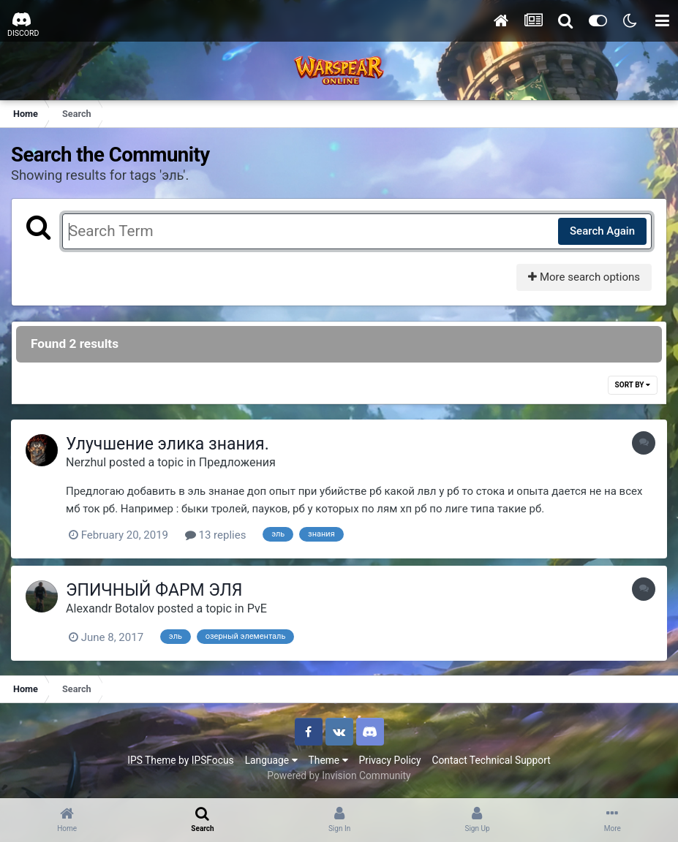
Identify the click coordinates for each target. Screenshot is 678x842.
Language (271, 760)
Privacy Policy (390, 760)
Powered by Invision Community (338, 775)
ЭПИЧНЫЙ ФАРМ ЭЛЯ (154, 590)
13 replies (215, 535)
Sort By (632, 385)
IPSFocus (213, 760)
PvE (257, 608)
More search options (584, 277)
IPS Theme (151, 760)
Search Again (602, 231)
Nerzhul (86, 462)
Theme (328, 760)
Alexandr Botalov (110, 608)
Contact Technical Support (491, 760)
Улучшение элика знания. (167, 444)
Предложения (237, 462)
